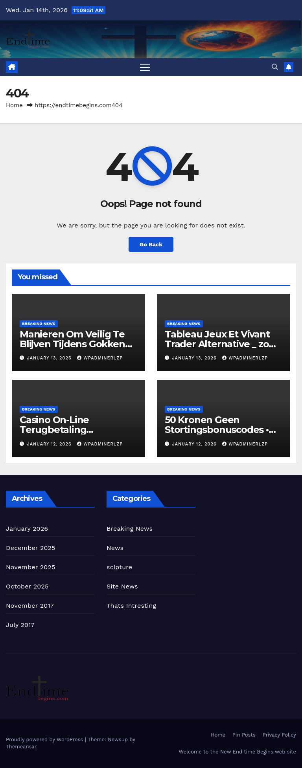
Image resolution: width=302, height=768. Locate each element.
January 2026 (27, 528)
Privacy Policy (279, 735)
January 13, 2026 (50, 358)
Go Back (151, 244)
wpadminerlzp (100, 358)
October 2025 (27, 586)
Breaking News (38, 323)
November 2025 (30, 567)
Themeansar (21, 747)
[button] (275, 67)
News (115, 548)
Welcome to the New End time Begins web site (237, 752)
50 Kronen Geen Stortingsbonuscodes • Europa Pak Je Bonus (217, 429)
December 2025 (30, 548)
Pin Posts (244, 735)
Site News (122, 586)
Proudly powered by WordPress (45, 739)
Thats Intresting (131, 605)
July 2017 (20, 625)
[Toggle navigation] (145, 67)
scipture (119, 567)
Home (14, 105)
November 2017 (30, 605)
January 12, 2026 (50, 444)
